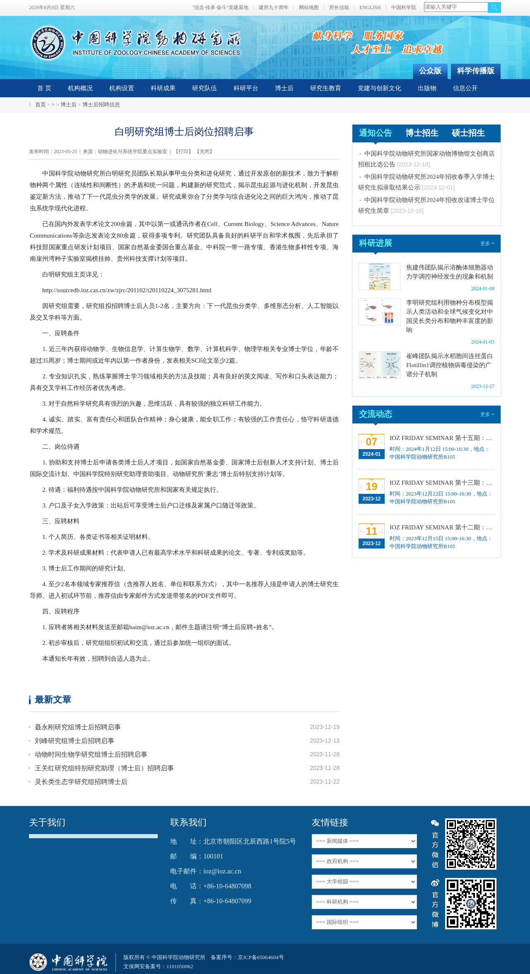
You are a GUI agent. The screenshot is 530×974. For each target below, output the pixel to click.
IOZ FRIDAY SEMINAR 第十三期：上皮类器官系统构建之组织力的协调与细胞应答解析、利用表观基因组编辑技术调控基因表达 (441, 482)
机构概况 (80, 88)
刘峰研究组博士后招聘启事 (74, 740)
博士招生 (421, 132)
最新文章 (53, 699)
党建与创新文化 (379, 88)
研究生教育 (325, 88)
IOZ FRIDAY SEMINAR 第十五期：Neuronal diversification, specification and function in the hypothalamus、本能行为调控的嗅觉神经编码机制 (441, 438)
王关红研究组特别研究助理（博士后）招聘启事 (104, 768)
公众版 (430, 71)
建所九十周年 (274, 7)
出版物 (427, 88)
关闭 (205, 151)
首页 (40, 104)
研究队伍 (204, 88)
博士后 (284, 88)
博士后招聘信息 (101, 104)
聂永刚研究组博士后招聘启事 (78, 727)
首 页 (44, 88)
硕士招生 (468, 132)
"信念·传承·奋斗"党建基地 (220, 7)
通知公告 (375, 132)
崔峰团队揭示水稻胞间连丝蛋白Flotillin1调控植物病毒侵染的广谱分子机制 (449, 365)
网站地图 (309, 7)
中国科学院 (403, 7)
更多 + (487, 243)
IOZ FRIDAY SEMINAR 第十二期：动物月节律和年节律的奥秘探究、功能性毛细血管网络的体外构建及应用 (441, 527)
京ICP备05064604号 (261, 957)
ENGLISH (370, 7)
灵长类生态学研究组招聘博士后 (81, 781)
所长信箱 (339, 7)
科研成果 (163, 88)
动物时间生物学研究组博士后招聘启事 (91, 754)
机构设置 (121, 88)
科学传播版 (475, 71)
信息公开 (465, 88)
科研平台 (246, 88)
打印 (183, 151)
